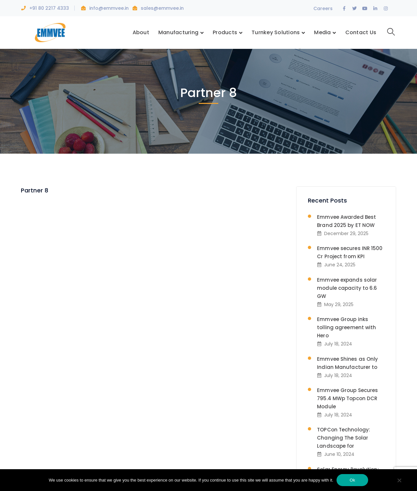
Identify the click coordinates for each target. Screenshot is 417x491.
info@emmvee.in (109, 8)
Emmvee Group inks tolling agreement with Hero (346, 327)
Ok (352, 480)
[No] (399, 481)
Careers (323, 8)
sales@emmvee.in (162, 8)
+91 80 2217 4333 (49, 8)
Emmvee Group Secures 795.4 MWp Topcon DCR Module (347, 398)
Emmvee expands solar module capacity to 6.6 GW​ (347, 288)
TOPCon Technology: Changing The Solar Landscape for (343, 437)
